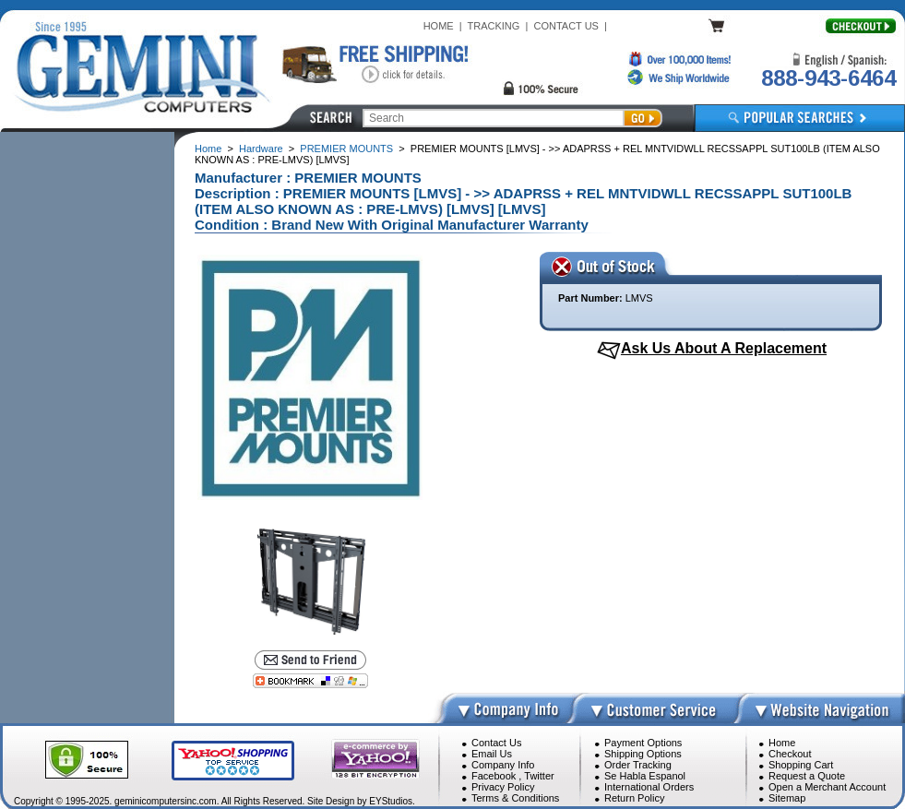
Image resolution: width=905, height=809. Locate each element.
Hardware (261, 148)
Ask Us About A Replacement (724, 348)
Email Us (491, 753)
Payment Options (643, 742)
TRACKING (494, 25)
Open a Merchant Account (827, 786)
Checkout (789, 753)
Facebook (493, 775)
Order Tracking (638, 764)
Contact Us (496, 742)
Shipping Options (643, 753)
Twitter (539, 775)
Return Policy (634, 797)
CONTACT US (566, 25)
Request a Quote (806, 775)
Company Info (502, 764)
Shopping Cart (800, 764)
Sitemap (786, 797)
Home (208, 148)
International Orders (649, 786)
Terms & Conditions (515, 797)
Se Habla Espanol (644, 775)
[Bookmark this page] (310, 680)
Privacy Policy (502, 786)
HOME (438, 25)
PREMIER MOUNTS (346, 148)
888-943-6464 (828, 77)
